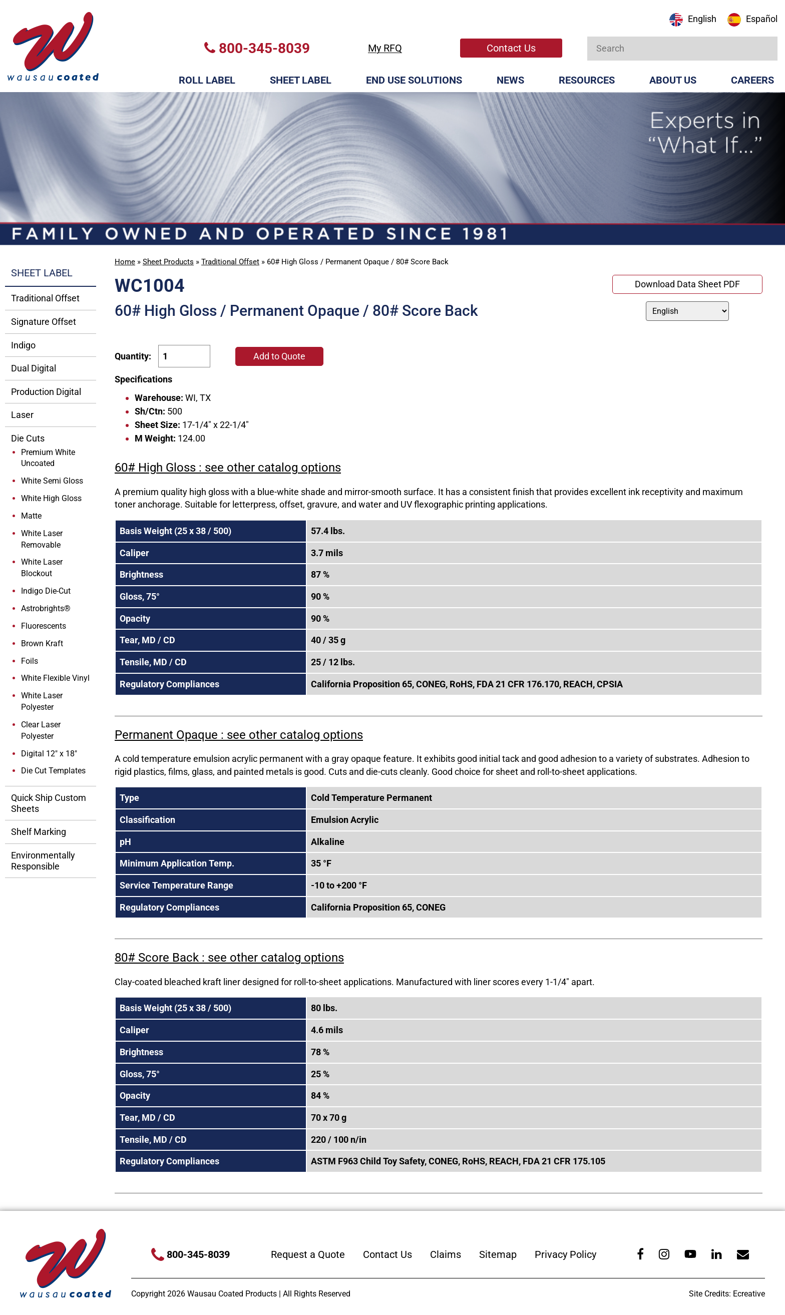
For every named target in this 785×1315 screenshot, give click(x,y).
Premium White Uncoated (48, 458)
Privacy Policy (565, 1254)
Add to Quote (279, 356)
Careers (752, 80)
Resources (587, 80)
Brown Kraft (42, 643)
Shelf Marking (38, 831)
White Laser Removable (42, 539)
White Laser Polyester (42, 701)
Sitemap (498, 1254)
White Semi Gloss (52, 481)
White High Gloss (51, 498)
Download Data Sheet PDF (687, 284)
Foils (29, 661)
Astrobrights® (46, 608)
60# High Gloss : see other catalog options (228, 468)
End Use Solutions (414, 80)
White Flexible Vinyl (55, 678)
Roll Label (207, 80)
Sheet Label (300, 80)
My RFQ (385, 48)
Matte (31, 516)
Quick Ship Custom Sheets (48, 803)
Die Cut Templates (53, 770)
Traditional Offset (230, 261)
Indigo (23, 345)
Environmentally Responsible (43, 860)
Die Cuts (28, 438)
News (510, 80)
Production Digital (46, 391)
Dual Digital (33, 368)
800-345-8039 (257, 48)
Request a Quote (308, 1254)
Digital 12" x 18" (49, 753)
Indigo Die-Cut (46, 591)
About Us (672, 80)
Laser (22, 414)
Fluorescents (43, 626)
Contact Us (511, 48)
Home (125, 261)
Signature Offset (43, 321)
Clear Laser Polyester (41, 730)
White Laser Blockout (42, 567)
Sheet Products (168, 261)
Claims (445, 1254)
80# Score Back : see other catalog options (229, 958)
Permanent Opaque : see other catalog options (239, 735)
